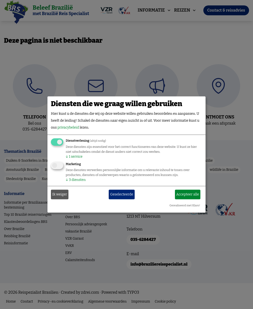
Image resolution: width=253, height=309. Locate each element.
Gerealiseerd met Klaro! (184, 205)
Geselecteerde (121, 194)
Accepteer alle (187, 194)
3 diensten (76, 180)
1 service (74, 157)
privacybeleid (68, 128)
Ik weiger (59, 194)
